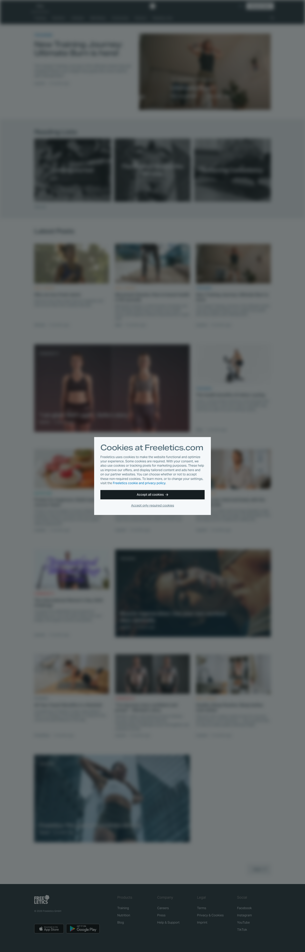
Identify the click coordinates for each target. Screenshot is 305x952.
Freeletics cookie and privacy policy (139, 483)
